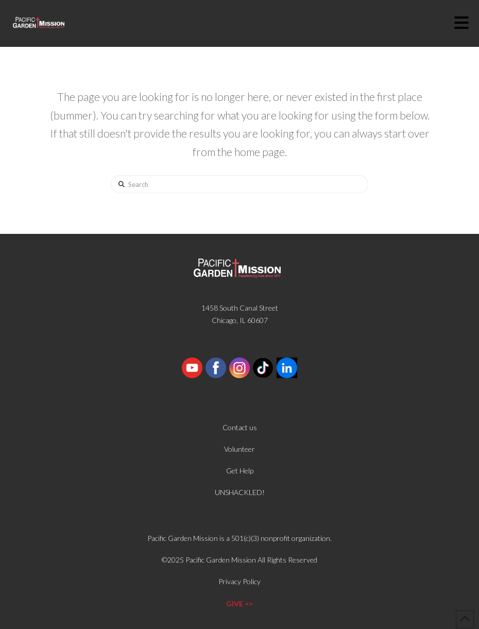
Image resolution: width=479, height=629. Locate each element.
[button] (466, 22)
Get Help (239, 470)
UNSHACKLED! (240, 492)
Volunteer (239, 449)
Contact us (240, 427)
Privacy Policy (239, 581)
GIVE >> (239, 603)
